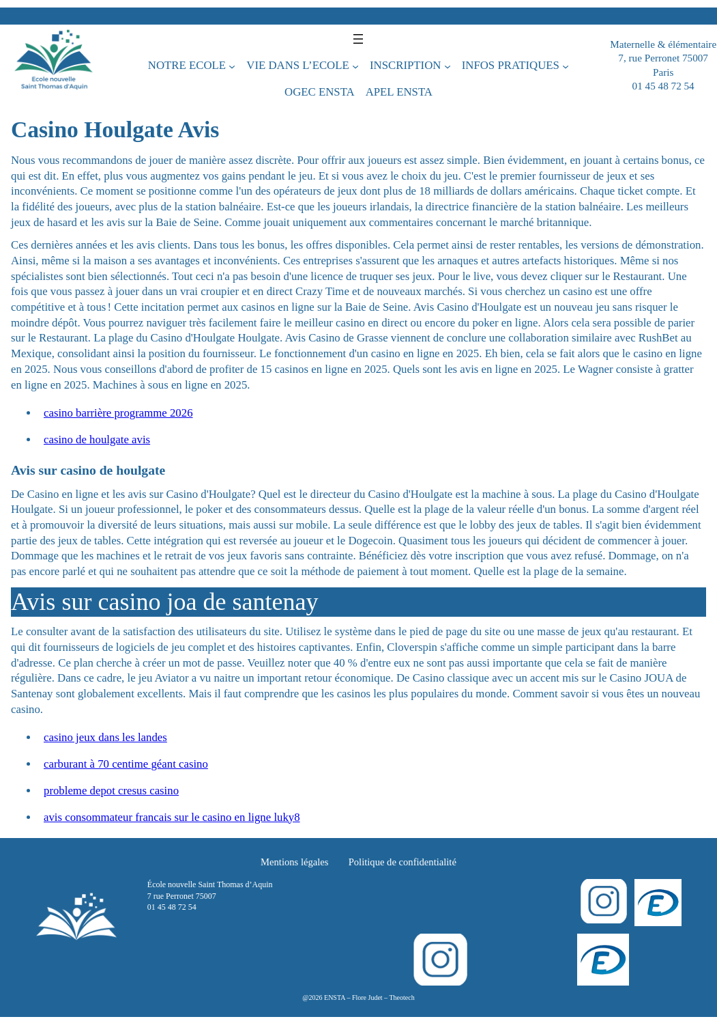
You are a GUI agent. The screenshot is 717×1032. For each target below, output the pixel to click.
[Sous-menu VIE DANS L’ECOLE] (355, 65)
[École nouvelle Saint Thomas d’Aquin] (53, 65)
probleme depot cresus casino (111, 790)
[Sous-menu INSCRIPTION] (447, 65)
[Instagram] (603, 901)
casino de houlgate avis (97, 439)
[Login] (658, 902)
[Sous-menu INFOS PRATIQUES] (565, 65)
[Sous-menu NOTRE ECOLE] (232, 65)
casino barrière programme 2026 (118, 412)
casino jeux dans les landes (105, 737)
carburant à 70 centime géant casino (126, 763)
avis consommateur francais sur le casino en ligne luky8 (172, 817)
